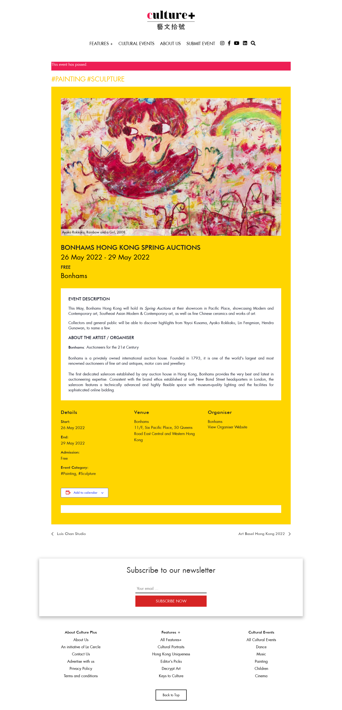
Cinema (261, 675)
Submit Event (200, 43)
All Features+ (171, 639)
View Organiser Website (227, 427)
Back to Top (171, 695)
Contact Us (81, 654)
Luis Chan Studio (71, 534)
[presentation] (66, 167)
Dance (261, 646)
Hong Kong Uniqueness (171, 654)
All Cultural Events (261, 639)
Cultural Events (136, 43)
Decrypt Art (171, 668)
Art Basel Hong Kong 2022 (262, 534)
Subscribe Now (171, 601)
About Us (170, 43)
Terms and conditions (81, 675)
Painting (70, 79)
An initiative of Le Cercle (80, 646)
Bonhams (74, 275)
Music (261, 654)
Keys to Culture (171, 675)
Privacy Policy (81, 668)
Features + (101, 43)
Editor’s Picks (171, 661)
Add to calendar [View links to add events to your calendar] (85, 492)
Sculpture (108, 79)
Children (261, 668)
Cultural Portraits (171, 646)
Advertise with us (80, 661)
